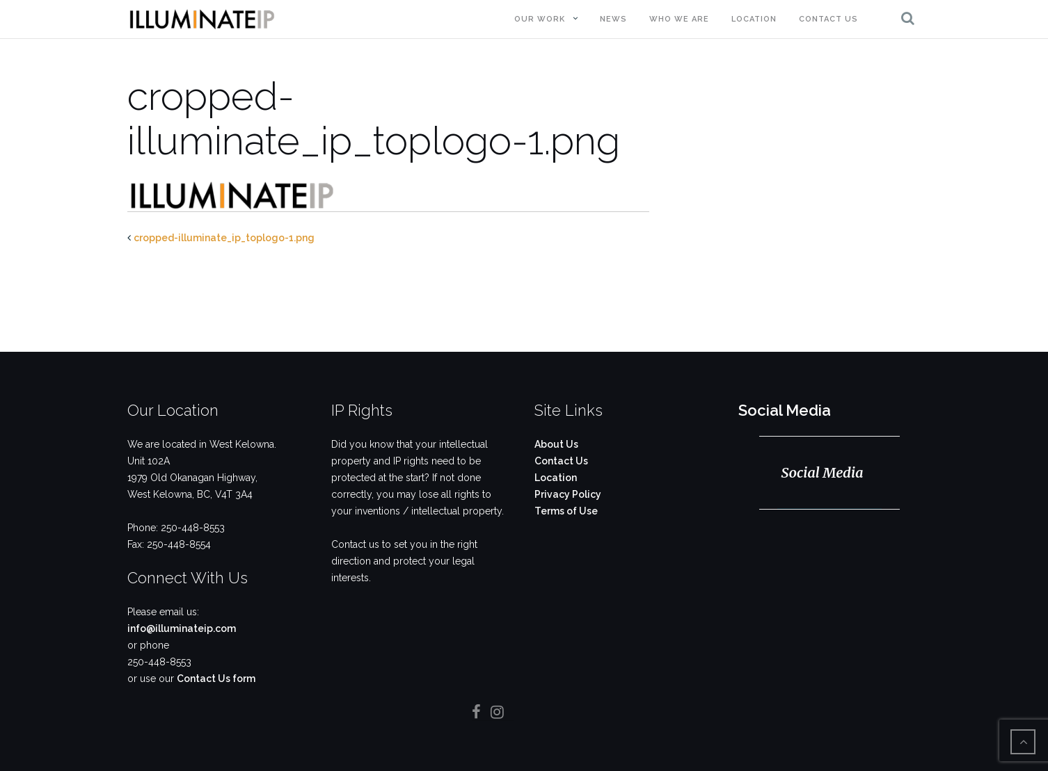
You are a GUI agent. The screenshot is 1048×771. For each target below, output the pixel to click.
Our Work (539, 19)
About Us (556, 444)
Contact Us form (216, 678)
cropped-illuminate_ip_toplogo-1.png (224, 237)
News (613, 19)
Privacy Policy (567, 494)
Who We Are (679, 19)
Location (754, 19)
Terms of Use (566, 511)
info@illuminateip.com (181, 628)
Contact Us (828, 19)
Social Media (784, 410)
